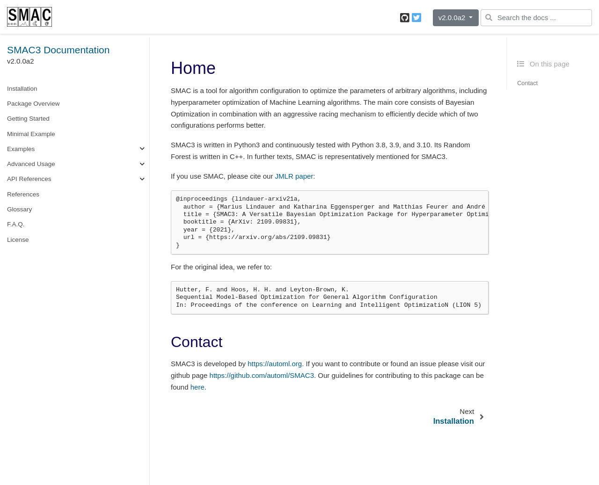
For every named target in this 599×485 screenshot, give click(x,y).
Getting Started (28, 118)
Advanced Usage (31, 163)
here (197, 387)
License (18, 239)
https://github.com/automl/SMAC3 (262, 375)
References (23, 194)
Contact (527, 83)
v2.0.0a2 (453, 18)
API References (29, 178)
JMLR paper (294, 176)
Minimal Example (31, 134)
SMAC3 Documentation (58, 49)
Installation (22, 88)
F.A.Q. (16, 224)
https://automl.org (275, 364)
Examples (21, 148)
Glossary (19, 209)
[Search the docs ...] (536, 17)
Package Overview (33, 103)
